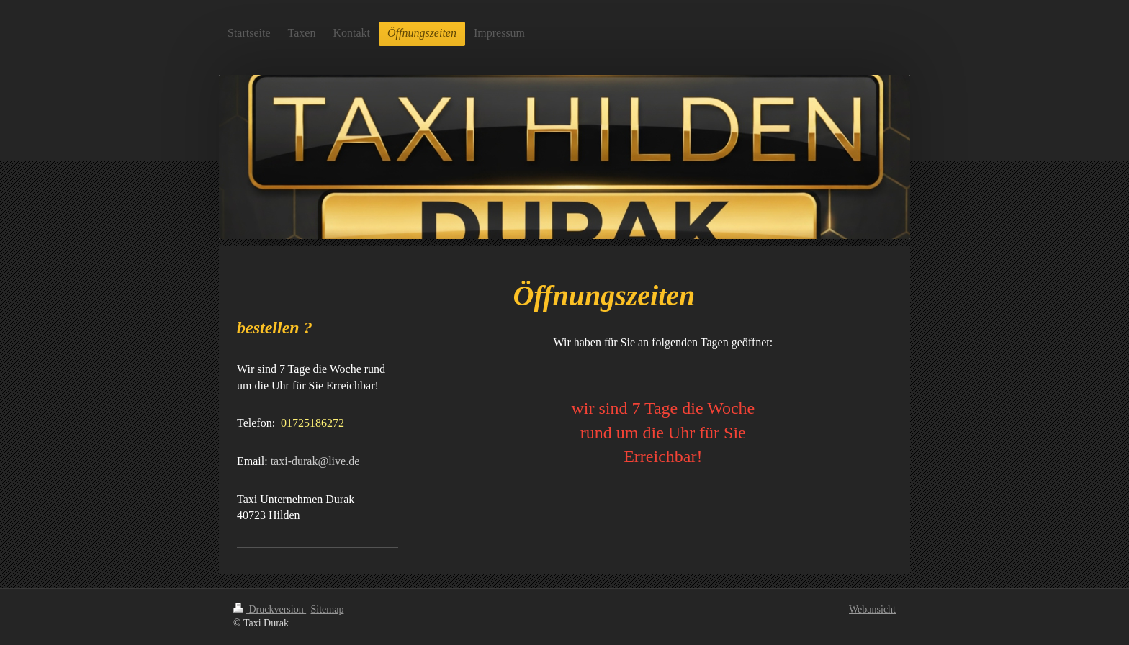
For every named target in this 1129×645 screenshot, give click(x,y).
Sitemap (327, 609)
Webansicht (872, 609)
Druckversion (269, 609)
